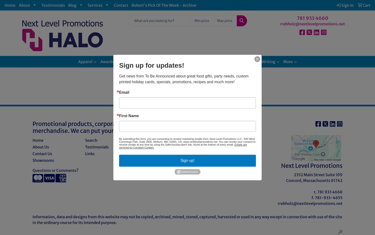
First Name (129, 116)
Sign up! (188, 160)
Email (124, 92)
